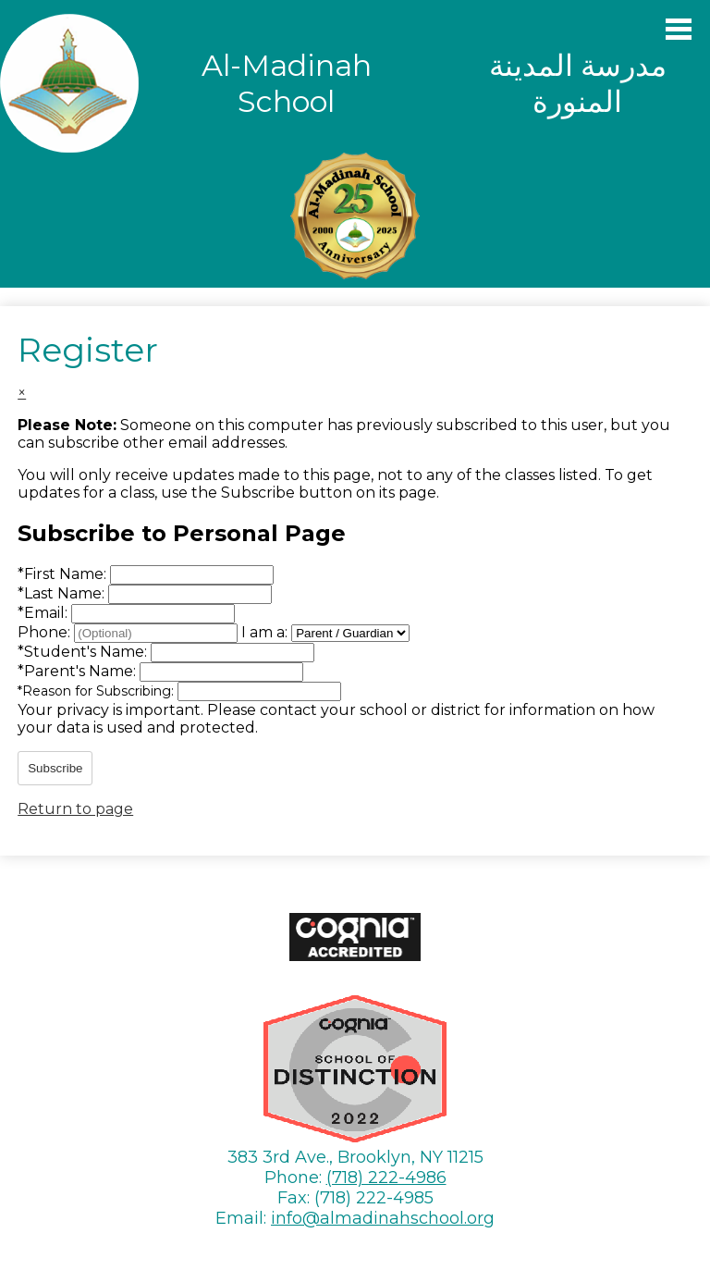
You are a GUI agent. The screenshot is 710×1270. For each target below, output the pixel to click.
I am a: (264, 632)
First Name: (64, 574)
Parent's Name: (79, 671)
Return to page (75, 809)
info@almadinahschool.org (383, 1218)
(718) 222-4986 (386, 1177)
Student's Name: (84, 651)
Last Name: (63, 593)
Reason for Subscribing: (98, 691)
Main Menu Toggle (679, 29)
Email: (44, 613)
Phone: (46, 632)
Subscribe (55, 768)
